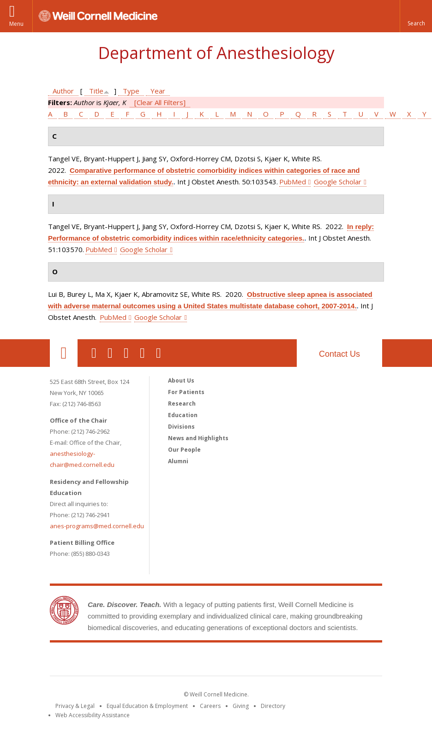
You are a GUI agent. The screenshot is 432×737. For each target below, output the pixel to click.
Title (96, 90)
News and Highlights (198, 438)
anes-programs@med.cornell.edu (97, 526)
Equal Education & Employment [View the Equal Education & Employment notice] (147, 706)
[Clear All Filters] (160, 102)
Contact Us (339, 354)
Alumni (178, 461)
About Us (181, 380)
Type (131, 90)
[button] (416, 16)
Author (63, 90)
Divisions (181, 426)
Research (182, 403)
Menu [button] (16, 24)
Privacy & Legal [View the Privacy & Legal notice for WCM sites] (75, 706)
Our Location (64, 353)
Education (183, 415)
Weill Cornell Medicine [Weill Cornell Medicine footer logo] (216, 660)
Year (157, 90)
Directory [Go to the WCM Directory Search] (273, 706)
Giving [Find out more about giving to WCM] (241, 706)
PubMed (292, 181)
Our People (184, 450)
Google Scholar (337, 181)
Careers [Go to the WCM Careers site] (210, 706)
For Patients (186, 392)
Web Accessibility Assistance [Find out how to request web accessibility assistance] (92, 715)
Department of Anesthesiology (216, 52)
